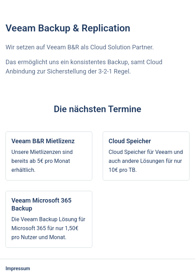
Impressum (18, 268)
